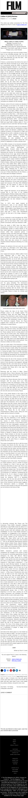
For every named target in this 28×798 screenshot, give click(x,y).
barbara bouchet (23, 676)
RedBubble (15, 771)
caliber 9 (3, 678)
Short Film (15, 760)
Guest (14, 18)
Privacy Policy (14, 745)
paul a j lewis (20, 681)
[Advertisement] (14, 505)
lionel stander (22, 679)
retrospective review (17, 683)
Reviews (14, 676)
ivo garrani (16, 679)
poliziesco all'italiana (7, 683)
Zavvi (15, 773)
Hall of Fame (18, 674)
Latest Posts (24, 674)
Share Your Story (15, 754)
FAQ (14, 743)
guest (6, 679)
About (14, 741)
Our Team (15, 749)
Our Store (15, 769)
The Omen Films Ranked (22, 686)
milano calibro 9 (13, 681)
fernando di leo (13, 678)
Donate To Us (15, 767)
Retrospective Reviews (6, 676)
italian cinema (11, 679)
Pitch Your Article (15, 751)
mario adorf (6, 681)
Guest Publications (9, 674)
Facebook (15, 762)
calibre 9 (7, 678)
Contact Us (15, 752)
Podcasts (15, 758)
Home (14, 739)
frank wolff (20, 678)
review (23, 683)
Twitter (15, 763)
